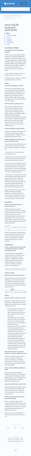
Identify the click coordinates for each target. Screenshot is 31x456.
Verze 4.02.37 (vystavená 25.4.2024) (15, 439)
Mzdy (8, 44)
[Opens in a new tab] (15, 450)
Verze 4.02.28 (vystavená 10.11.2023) (15, 441)
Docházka (9, 39)
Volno (8, 37)
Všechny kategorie (9, 15)
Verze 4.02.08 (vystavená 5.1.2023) (15, 438)
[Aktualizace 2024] (9, 17)
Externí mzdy (10, 42)
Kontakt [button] (24, 3)
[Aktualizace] (18, 15)
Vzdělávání (9, 40)
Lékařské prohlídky (11, 35)
